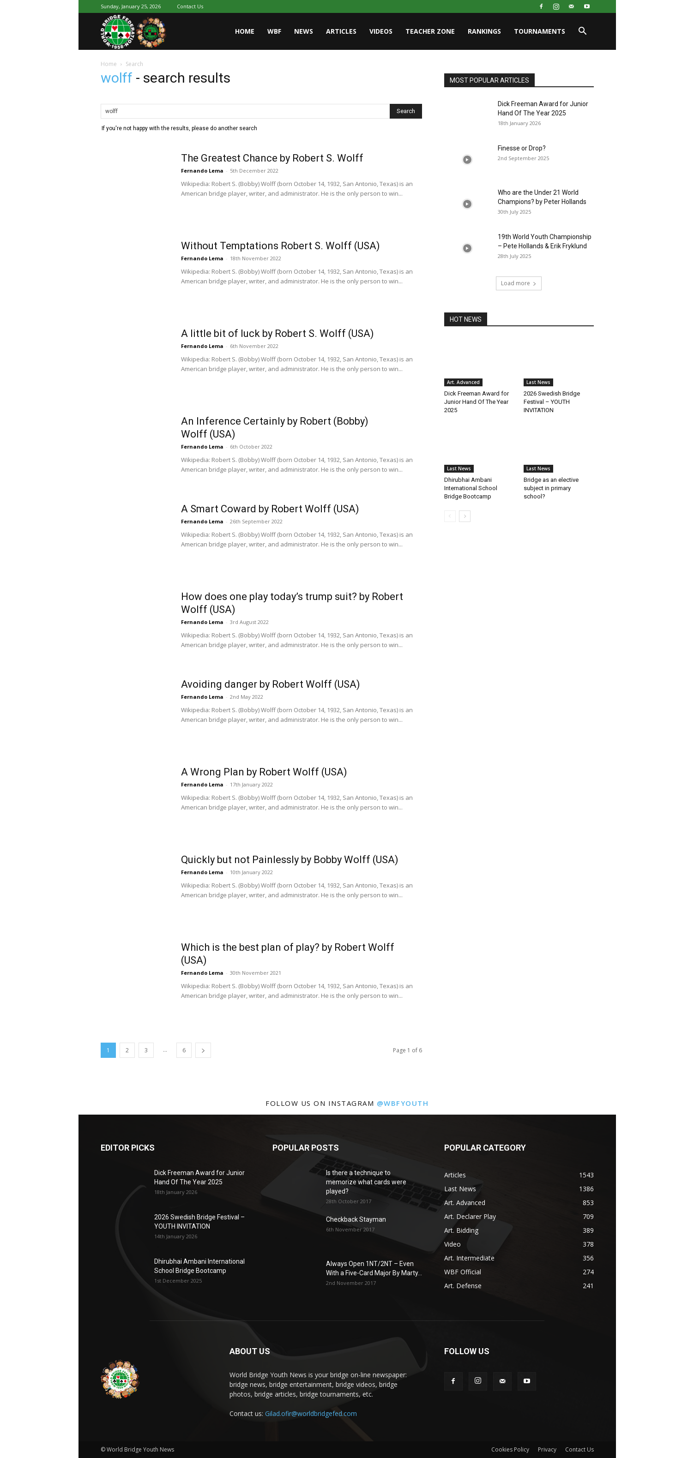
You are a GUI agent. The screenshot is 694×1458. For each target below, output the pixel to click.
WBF (274, 31)
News (303, 31)
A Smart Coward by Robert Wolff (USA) (270, 509)
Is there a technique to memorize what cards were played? (366, 1182)
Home (244, 31)
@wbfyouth (403, 1103)
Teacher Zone (430, 31)
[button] (583, 32)
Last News (538, 382)
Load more (519, 283)
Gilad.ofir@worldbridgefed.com (311, 1413)
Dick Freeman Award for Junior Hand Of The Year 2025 (476, 402)
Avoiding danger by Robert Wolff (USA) (270, 684)
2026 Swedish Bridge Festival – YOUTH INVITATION (552, 402)
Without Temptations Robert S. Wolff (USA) (280, 246)
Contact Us (190, 6)
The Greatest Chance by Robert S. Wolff (272, 158)
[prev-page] (450, 516)
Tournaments (539, 31)
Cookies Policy (510, 1449)
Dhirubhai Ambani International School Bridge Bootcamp (470, 488)
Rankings (484, 31)
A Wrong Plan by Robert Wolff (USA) (264, 772)
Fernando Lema (202, 170)
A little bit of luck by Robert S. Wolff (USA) (277, 333)
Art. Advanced (463, 382)
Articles (341, 31)
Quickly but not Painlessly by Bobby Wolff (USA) (289, 859)
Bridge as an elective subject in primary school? (551, 488)
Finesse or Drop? (522, 148)
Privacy (547, 1449)
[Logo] (134, 31)
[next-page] (203, 1050)
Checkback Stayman (356, 1219)
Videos (380, 31)
